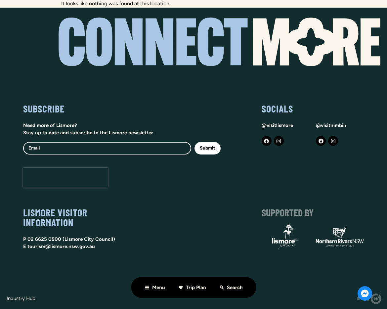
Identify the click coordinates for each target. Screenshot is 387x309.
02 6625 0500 (44, 239)
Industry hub (21, 298)
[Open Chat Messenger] (365, 293)
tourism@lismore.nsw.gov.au (61, 246)
